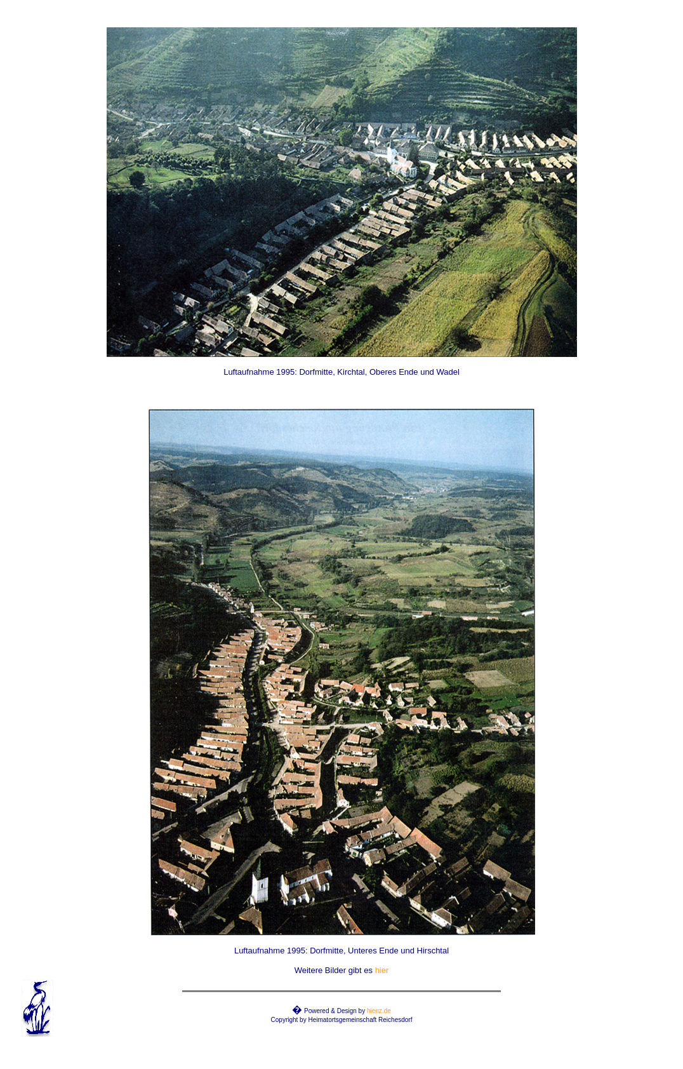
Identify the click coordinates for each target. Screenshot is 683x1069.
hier (382, 970)
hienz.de (379, 1010)
